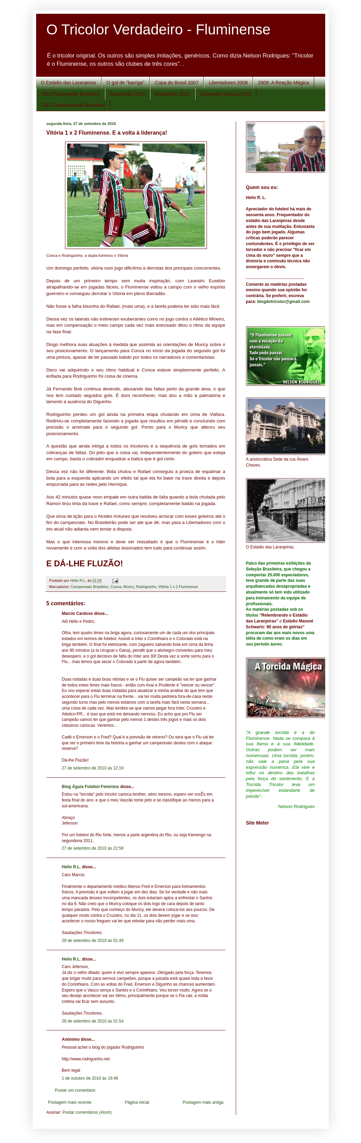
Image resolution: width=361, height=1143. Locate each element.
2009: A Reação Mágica (283, 82)
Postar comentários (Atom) (87, 1112)
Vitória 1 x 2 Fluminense (178, 587)
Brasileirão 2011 (172, 94)
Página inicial (137, 1102)
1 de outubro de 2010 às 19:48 (90, 1078)
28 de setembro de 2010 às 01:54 (93, 1021)
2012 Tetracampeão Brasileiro (73, 105)
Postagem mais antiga (203, 1102)
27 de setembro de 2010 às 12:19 (93, 768)
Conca (115, 587)
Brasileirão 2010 (127, 94)
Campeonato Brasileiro (90, 587)
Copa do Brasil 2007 (177, 82)
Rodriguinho (146, 587)
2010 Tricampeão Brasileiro (70, 94)
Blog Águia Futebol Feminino (90, 786)
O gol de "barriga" (126, 82)
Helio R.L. (71, 866)
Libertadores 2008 (228, 82)
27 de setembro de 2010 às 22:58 (93, 848)
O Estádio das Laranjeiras (68, 82)
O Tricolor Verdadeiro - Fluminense (158, 29)
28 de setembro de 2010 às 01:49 (93, 940)
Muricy (129, 587)
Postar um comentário (75, 1090)
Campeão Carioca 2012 (225, 94)
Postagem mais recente (70, 1102)
